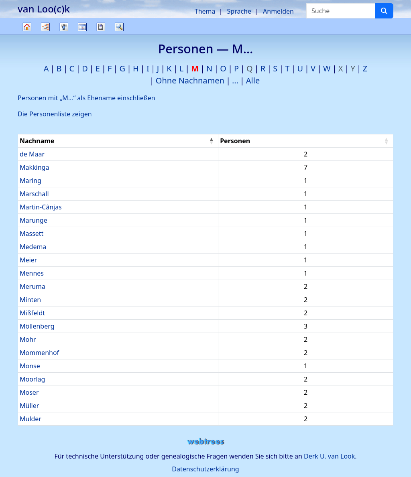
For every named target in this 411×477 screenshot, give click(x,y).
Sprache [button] (239, 11)
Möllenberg (37, 326)
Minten (30, 299)
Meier (28, 260)
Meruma (32, 286)
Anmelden (278, 11)
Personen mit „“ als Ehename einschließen (86, 97)
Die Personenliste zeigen (55, 114)
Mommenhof (39, 352)
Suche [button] (119, 27)
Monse (30, 365)
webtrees (205, 441)
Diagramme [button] (45, 27)
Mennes (32, 273)
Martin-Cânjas (41, 207)
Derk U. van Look (329, 456)
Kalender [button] (82, 27)
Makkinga (34, 167)
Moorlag (32, 379)
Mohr (28, 339)
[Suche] (384, 10)
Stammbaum (26, 34)
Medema (33, 246)
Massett (31, 233)
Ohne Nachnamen (190, 80)
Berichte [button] (100, 27)
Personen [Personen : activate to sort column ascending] (235, 140)
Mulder (30, 418)
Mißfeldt (32, 313)
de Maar (32, 154)
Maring (30, 180)
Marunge (33, 220)
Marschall (34, 193)
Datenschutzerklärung (205, 469)
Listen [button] (63, 27)
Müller (29, 405)
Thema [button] (205, 11)
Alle (253, 80)
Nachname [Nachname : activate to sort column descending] (37, 140)
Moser (29, 392)
